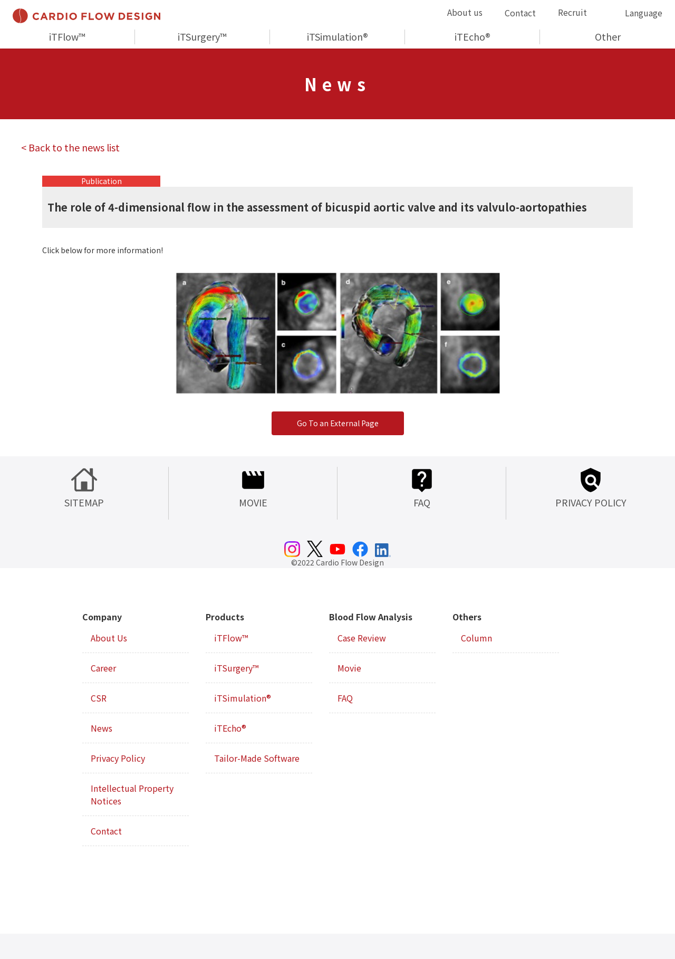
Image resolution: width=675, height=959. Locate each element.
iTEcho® (472, 36)
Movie (349, 667)
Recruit (572, 12)
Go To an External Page (338, 423)
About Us (109, 637)
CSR (99, 698)
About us (465, 12)
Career (103, 667)
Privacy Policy (118, 758)
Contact (520, 12)
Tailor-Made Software (257, 758)
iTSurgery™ (202, 36)
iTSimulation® (337, 36)
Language (643, 12)
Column (476, 637)
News (101, 728)
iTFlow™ (67, 36)
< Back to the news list (70, 147)
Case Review (362, 637)
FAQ (345, 698)
